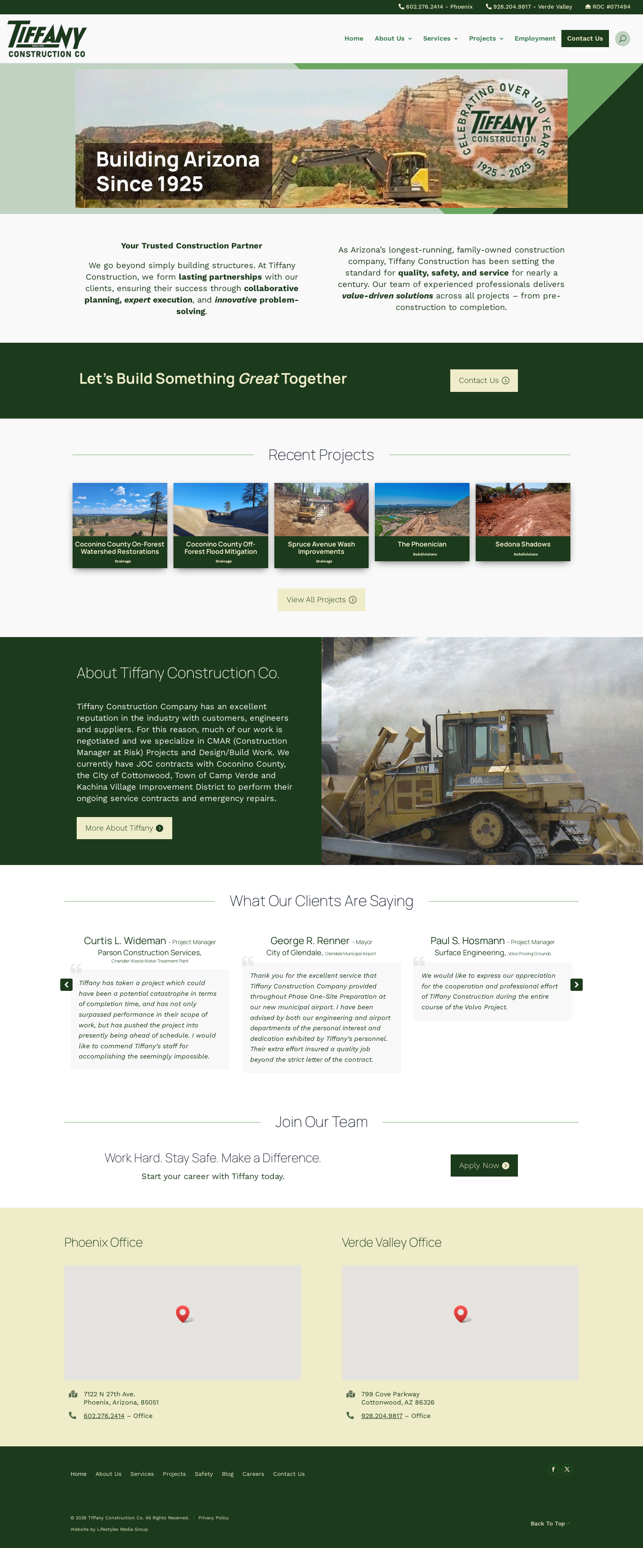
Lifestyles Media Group (122, 1529)
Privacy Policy (213, 1518)
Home (353, 38)
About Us (390, 38)
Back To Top (548, 1523)
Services (437, 38)
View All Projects (316, 599)
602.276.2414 (104, 1416)
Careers (253, 1474)
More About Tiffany (119, 828)
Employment (535, 38)
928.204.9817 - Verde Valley (532, 6)
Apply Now (479, 1165)
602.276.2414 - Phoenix (439, 6)
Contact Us (585, 38)
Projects (482, 38)
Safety (204, 1474)
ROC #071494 (612, 6)
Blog (227, 1474)
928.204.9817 (382, 1416)
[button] (576, 985)
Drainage (123, 561)
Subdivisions (425, 554)
